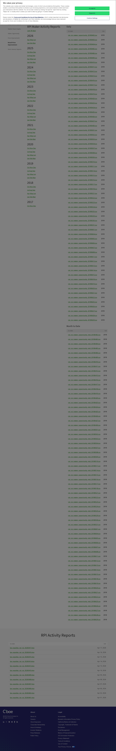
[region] (58, 12)
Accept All (92, 8)
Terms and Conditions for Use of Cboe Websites (29, 17)
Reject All (92, 13)
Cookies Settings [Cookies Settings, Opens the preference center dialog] (92, 18)
